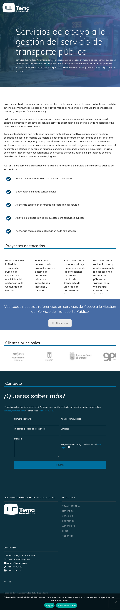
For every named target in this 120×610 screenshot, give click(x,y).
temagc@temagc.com (14, 410)
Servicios (67, 516)
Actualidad (69, 526)
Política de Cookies (67, 605)
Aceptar (49, 605)
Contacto (68, 536)
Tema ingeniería (71, 506)
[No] (116, 601)
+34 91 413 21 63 (46, 410)
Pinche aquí (60, 323)
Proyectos (68, 521)
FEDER (65, 531)
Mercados (68, 511)
